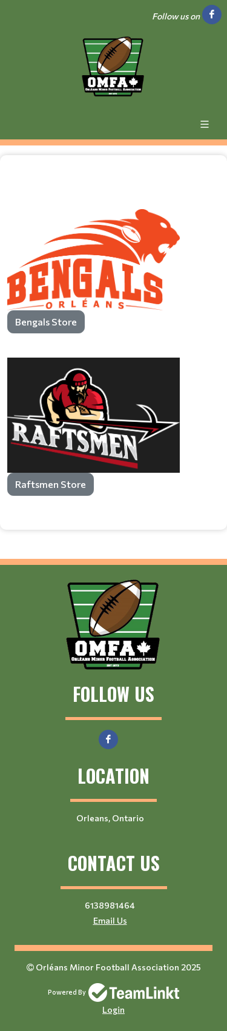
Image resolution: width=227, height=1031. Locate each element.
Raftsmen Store (50, 484)
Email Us (110, 920)
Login (113, 1009)
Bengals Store (46, 321)
